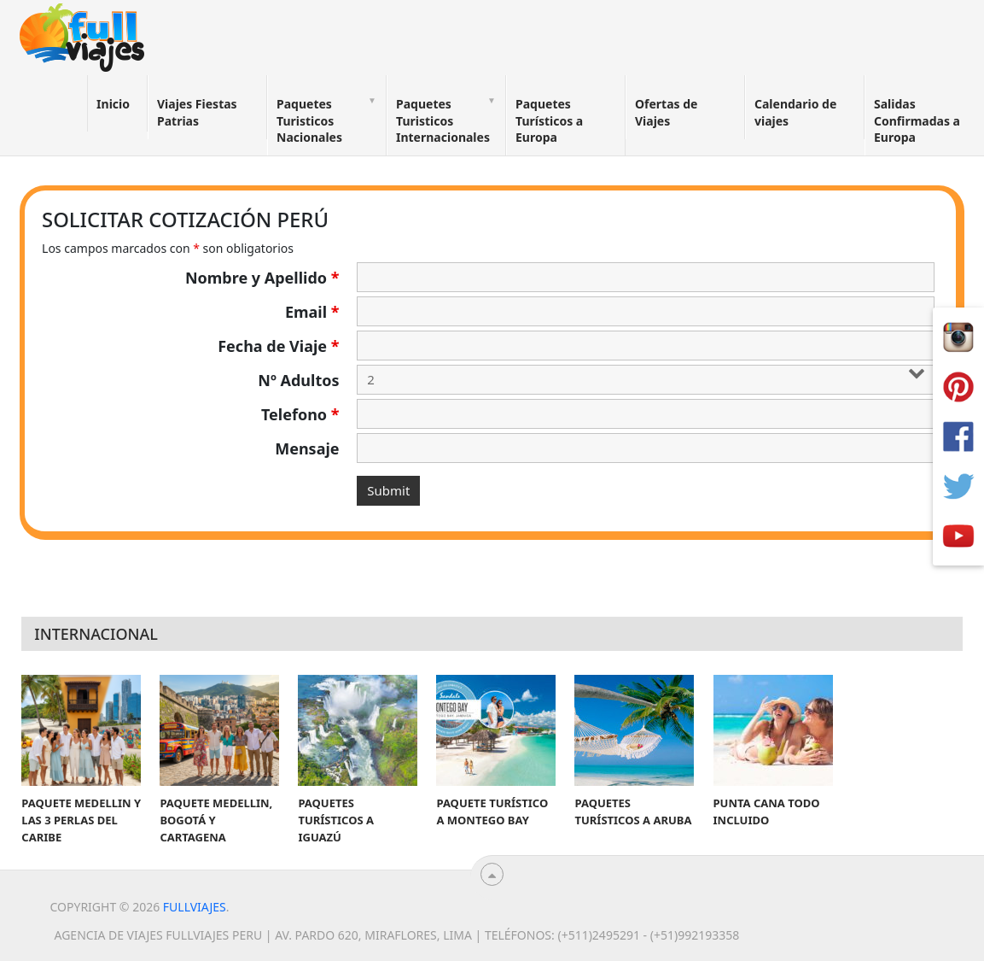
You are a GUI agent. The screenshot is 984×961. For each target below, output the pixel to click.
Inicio (113, 104)
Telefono (300, 414)
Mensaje (307, 448)
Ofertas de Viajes (666, 112)
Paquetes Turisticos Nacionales (309, 120)
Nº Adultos (298, 380)
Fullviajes (194, 907)
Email (312, 311)
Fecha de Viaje (278, 346)
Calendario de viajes (795, 112)
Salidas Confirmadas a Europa (917, 120)
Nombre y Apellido (262, 277)
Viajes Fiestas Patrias (197, 112)
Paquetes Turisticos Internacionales (443, 120)
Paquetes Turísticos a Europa (549, 120)
